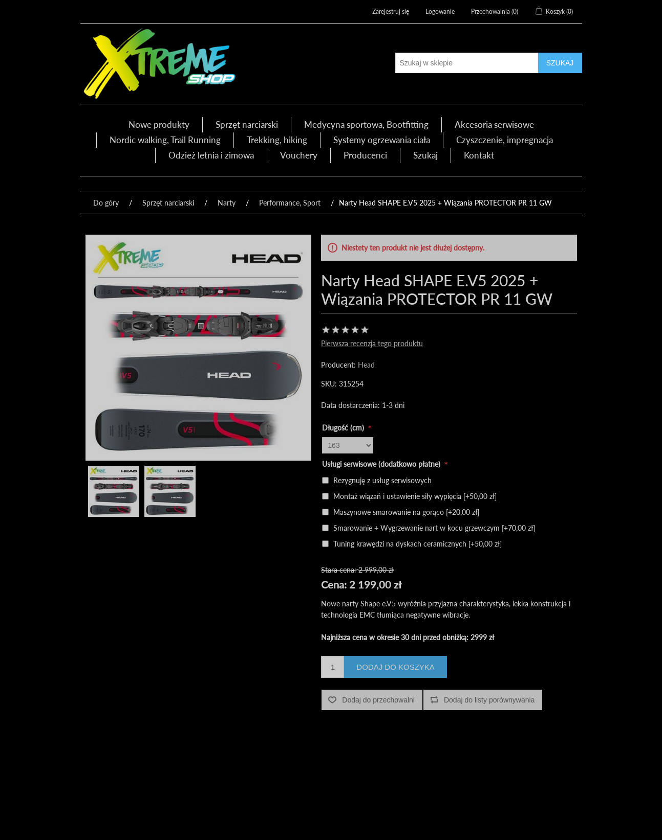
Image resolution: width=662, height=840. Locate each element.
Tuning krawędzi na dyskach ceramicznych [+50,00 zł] (417, 543)
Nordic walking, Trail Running (165, 139)
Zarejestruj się (390, 11)
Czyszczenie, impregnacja (504, 139)
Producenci (365, 155)
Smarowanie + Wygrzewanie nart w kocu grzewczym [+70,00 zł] (434, 528)
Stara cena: (338, 569)
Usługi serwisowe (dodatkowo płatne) (382, 464)
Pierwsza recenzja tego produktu (372, 343)
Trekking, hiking (277, 139)
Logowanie (440, 11)
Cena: (334, 584)
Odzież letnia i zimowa (211, 155)
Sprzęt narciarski (247, 124)
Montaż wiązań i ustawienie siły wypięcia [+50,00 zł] (415, 496)
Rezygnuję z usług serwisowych (382, 480)
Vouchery (298, 155)
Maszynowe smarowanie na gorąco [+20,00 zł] (406, 512)
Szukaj (425, 155)
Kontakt (479, 155)
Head (366, 364)
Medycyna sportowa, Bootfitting (366, 124)
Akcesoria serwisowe (494, 124)
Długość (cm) (344, 427)
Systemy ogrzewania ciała (381, 139)
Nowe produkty (159, 124)
